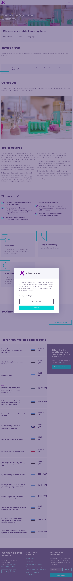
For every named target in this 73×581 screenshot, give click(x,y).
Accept (36, 308)
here (31, 290)
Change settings (25, 296)
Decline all (36, 301)
